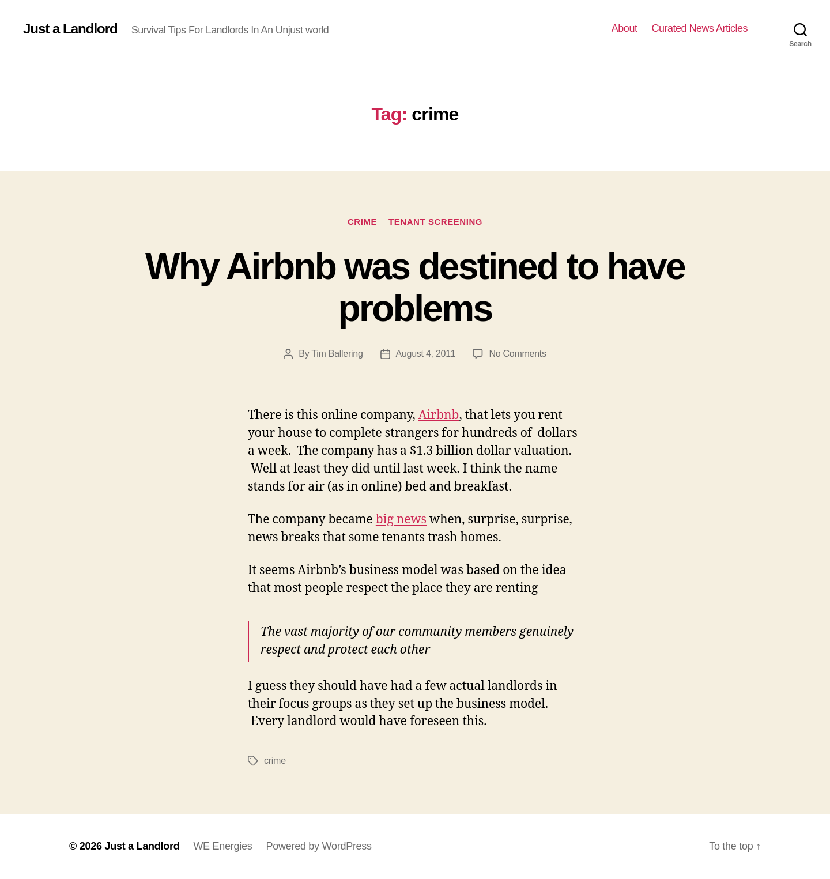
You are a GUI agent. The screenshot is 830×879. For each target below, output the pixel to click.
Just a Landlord (70, 29)
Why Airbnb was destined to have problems (415, 287)
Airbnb (438, 415)
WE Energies (222, 846)
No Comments (517, 354)
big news (401, 519)
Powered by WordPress (318, 846)
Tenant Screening (435, 222)
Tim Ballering (337, 354)
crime (362, 222)
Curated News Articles (699, 28)
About (624, 28)
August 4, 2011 (426, 354)
